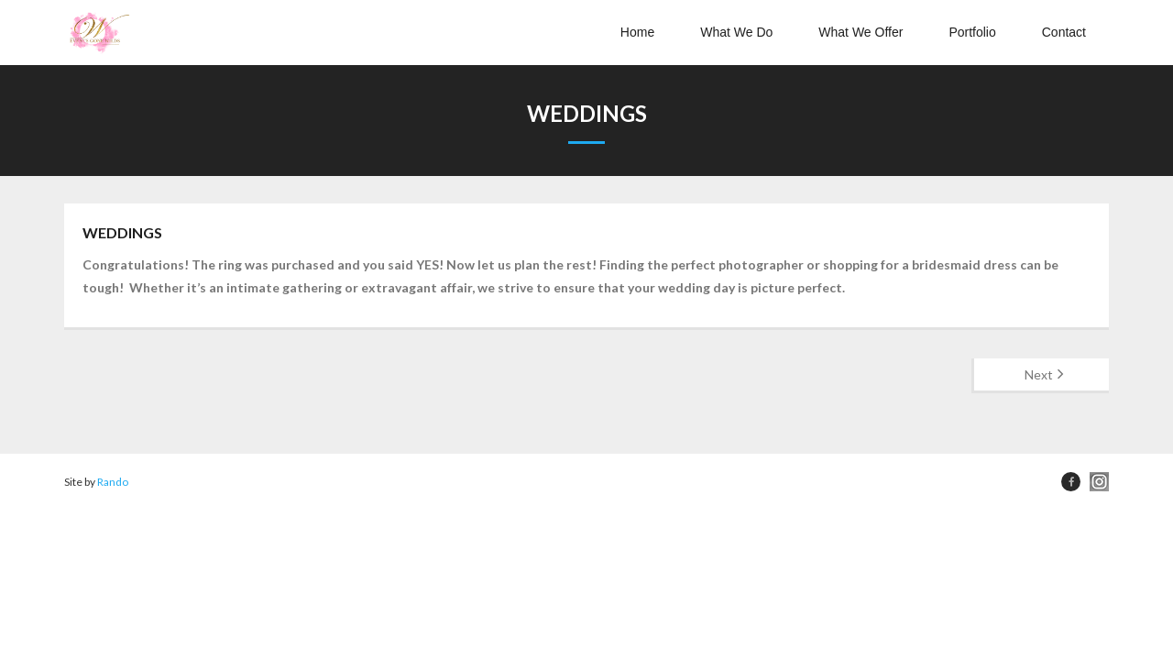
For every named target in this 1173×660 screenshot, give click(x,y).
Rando (112, 482)
